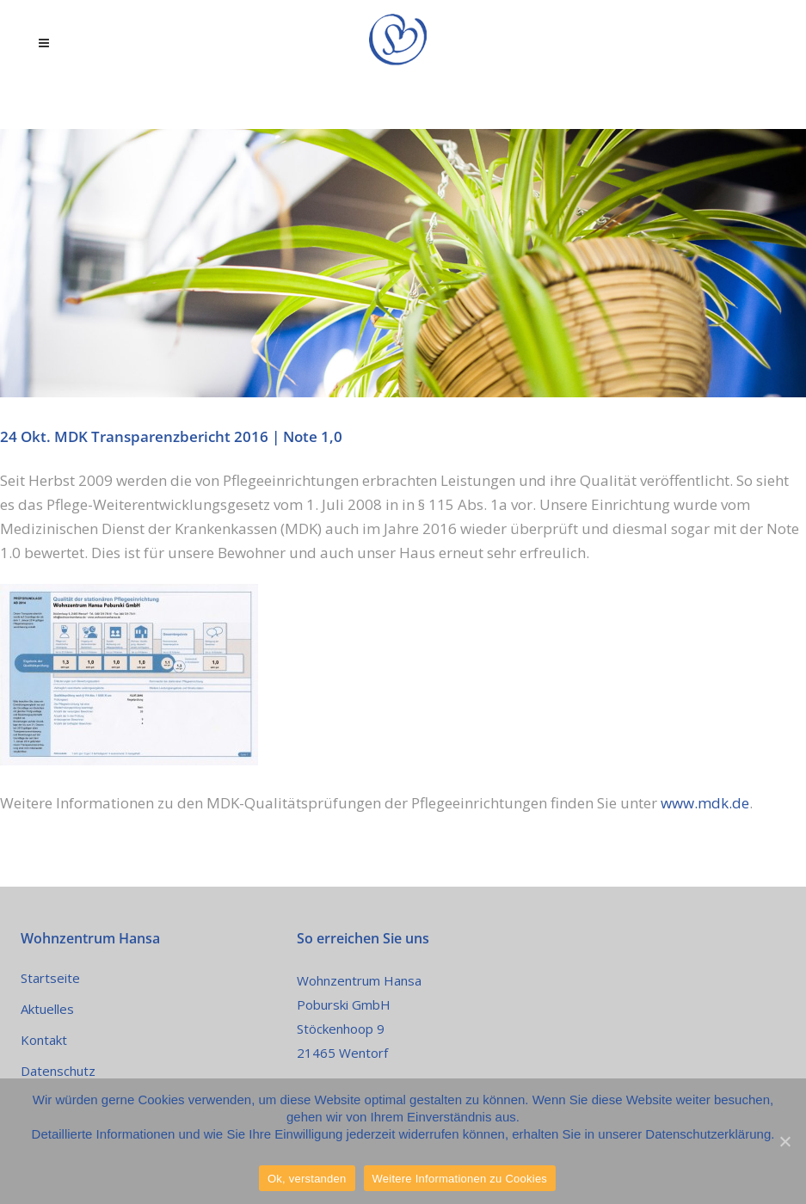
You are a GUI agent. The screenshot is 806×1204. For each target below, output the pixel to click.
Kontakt (44, 1039)
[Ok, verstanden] (784, 1141)
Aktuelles (47, 1008)
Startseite (50, 977)
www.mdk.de (705, 803)
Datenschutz (58, 1070)
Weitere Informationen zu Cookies (460, 1178)
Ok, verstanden (307, 1178)
